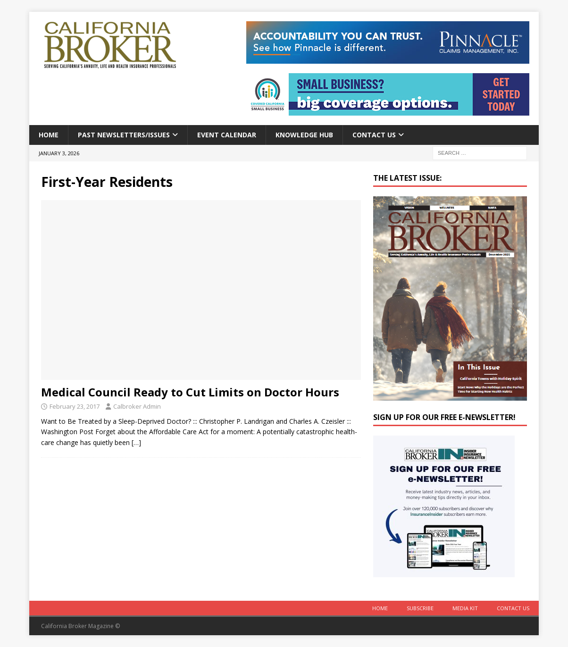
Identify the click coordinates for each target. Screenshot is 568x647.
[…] (136, 442)
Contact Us (374, 134)
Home (48, 134)
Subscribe (420, 608)
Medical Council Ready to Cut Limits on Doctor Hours (190, 392)
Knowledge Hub (304, 134)
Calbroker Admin (137, 406)
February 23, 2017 (75, 406)
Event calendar (226, 134)
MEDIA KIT (465, 608)
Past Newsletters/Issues (124, 134)
